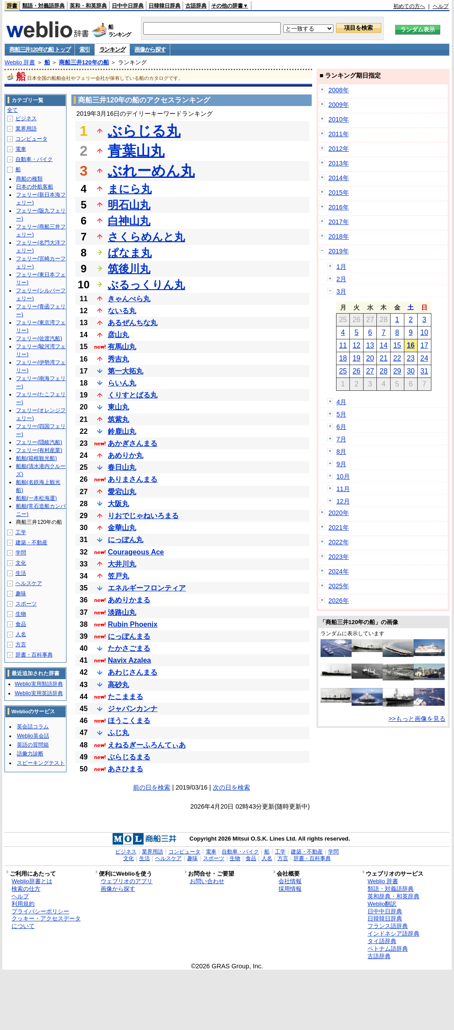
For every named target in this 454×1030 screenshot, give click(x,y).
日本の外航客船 (34, 187)
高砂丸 (118, 684)
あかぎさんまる (132, 443)
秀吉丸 (118, 359)
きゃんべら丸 (129, 299)
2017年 (339, 221)
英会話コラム (33, 726)
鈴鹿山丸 (122, 431)
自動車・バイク (34, 159)
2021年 (339, 527)
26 (356, 371)
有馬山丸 (122, 346)
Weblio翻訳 (382, 903)
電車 (21, 149)
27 (370, 371)
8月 (341, 451)
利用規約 (23, 903)
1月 (341, 266)
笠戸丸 (118, 576)
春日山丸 (122, 467)
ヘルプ (441, 6)
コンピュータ (31, 139)
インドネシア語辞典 (393, 933)
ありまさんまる (132, 479)
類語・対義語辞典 (43, 5)
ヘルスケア (29, 583)
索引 (84, 49)
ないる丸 (122, 311)
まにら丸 (130, 189)
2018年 (339, 236)
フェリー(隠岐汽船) (39, 442)
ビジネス (26, 118)
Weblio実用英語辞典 (39, 693)
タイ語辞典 (382, 941)
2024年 (339, 571)
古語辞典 (196, 5)
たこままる (125, 696)
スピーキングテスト (41, 763)
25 (343, 371)
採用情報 (289, 888)
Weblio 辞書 (19, 62)
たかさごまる (129, 648)
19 (356, 358)
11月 (343, 488)
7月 (341, 439)
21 (383, 358)
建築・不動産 (31, 542)
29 (397, 371)
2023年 (339, 556)
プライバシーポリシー (40, 911)
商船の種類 (29, 179)
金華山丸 (122, 527)
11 (343, 345)
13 (370, 345)
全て (12, 110)
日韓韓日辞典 (164, 5)
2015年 (339, 192)
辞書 (12, 5)
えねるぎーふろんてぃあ (147, 745)
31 (424, 371)
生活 (21, 573)
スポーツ (26, 604)
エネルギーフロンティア (147, 588)
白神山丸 (129, 221)
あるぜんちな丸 (132, 322)
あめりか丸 (125, 455)
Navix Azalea (129, 660)
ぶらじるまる (129, 757)
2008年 (339, 90)
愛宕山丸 (122, 491)
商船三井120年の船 (84, 62)
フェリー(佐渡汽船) (39, 338)
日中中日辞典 (128, 5)
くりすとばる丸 (132, 395)
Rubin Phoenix (132, 624)
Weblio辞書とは (32, 881)
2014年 (339, 177)
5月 (341, 414)
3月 (341, 291)
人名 (21, 634)
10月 (343, 476)
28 (383, 371)
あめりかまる (129, 600)
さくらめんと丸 (146, 237)
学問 (21, 553)
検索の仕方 (26, 888)
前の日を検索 (151, 787)
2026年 (339, 600)
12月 (343, 501)
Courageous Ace (136, 552)
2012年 (339, 148)
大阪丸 (118, 503)
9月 (341, 464)
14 (383, 345)
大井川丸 (122, 564)
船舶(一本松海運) (36, 498)
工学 (21, 532)
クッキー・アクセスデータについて (46, 922)
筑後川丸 (129, 269)
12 (356, 345)
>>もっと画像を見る (417, 718)
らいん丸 (122, 383)
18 (343, 358)
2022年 (339, 542)
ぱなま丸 (130, 253)
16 (411, 345)
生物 (21, 614)
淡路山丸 (122, 612)
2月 (341, 279)
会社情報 (289, 881)
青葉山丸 (136, 151)
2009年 (339, 104)
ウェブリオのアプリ (127, 881)
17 (424, 345)
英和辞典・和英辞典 (393, 896)
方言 (21, 644)
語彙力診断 (30, 754)
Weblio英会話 (33, 736)
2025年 (339, 586)
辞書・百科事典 (34, 655)
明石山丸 (129, 205)
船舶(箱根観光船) (36, 458)
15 (397, 345)
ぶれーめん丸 (151, 171)
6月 (341, 426)
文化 (21, 563)
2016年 (339, 207)
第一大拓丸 (125, 371)
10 (424, 332)
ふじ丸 (118, 732)
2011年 (339, 134)
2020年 (339, 512)
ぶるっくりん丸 (146, 285)
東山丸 (118, 407)
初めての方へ (409, 6)
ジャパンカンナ (132, 708)
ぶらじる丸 (144, 131)
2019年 (339, 251)
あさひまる (125, 769)
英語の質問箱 (33, 745)
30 (411, 371)
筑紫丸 (118, 419)
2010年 (339, 119)
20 (370, 358)
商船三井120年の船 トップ (39, 49)
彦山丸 (118, 334)
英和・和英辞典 (88, 5)
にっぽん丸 (125, 539)
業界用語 (26, 129)
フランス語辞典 (388, 926)
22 (397, 358)
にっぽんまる (129, 636)
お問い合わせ (207, 881)
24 (424, 358)
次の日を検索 (231, 787)
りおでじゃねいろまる (143, 515)
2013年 (339, 163)
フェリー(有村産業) (39, 450)
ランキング (112, 49)
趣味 (21, 593)
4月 (341, 401)
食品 (21, 624)
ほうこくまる (129, 720)
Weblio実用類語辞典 (39, 684)
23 (411, 358)
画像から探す (149, 49)
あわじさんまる (132, 672)
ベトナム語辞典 (388, 948)
